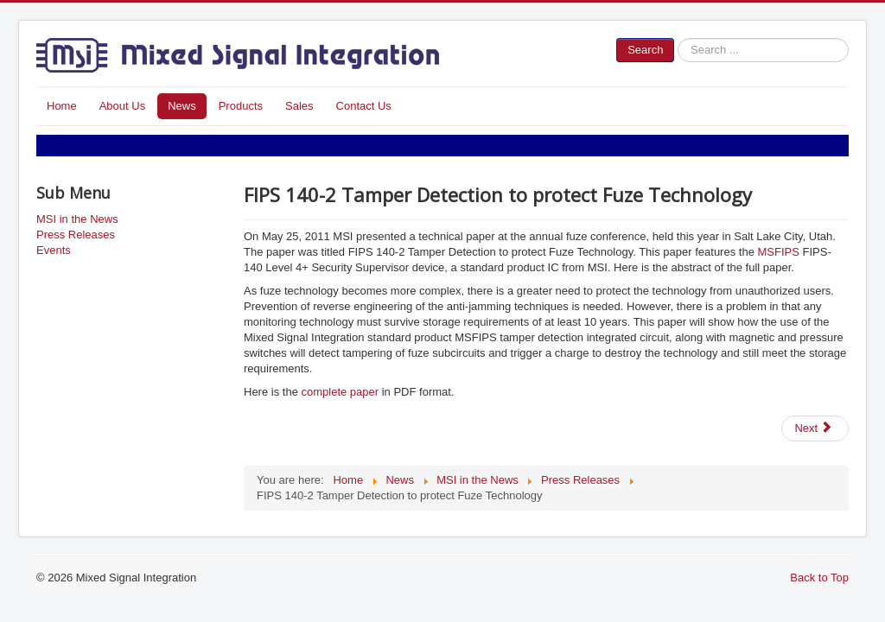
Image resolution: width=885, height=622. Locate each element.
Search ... (674, 38)
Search (645, 49)
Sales (299, 105)
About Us (122, 105)
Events (53, 250)
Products (241, 105)
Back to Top (819, 577)
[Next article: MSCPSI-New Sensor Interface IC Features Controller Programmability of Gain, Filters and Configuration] (815, 428)
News (182, 105)
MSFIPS (778, 251)
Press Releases (75, 234)
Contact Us (364, 105)
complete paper (340, 391)
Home (62, 105)
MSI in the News (77, 219)
